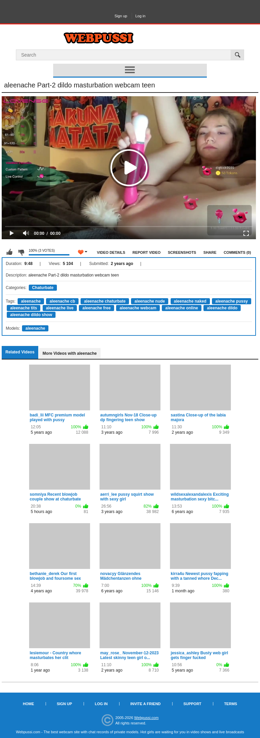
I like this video (9, 252)
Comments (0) (237, 252)
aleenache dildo (222, 308)
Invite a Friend (145, 704)
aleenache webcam (138, 308)
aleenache (31, 301)
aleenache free (96, 308)
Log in (140, 16)
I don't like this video (21, 252)
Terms (230, 704)
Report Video (146, 252)
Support (192, 704)
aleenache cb (62, 301)
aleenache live (59, 308)
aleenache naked (190, 301)
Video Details (111, 252)
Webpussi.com (146, 718)
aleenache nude (149, 301)
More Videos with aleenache (70, 353)
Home (28, 704)
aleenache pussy (231, 301)
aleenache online (181, 308)
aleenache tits (23, 308)
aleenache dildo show (31, 314)
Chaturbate (42, 287)
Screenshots (182, 252)
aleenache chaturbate (105, 301)
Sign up (120, 16)
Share (210, 252)
